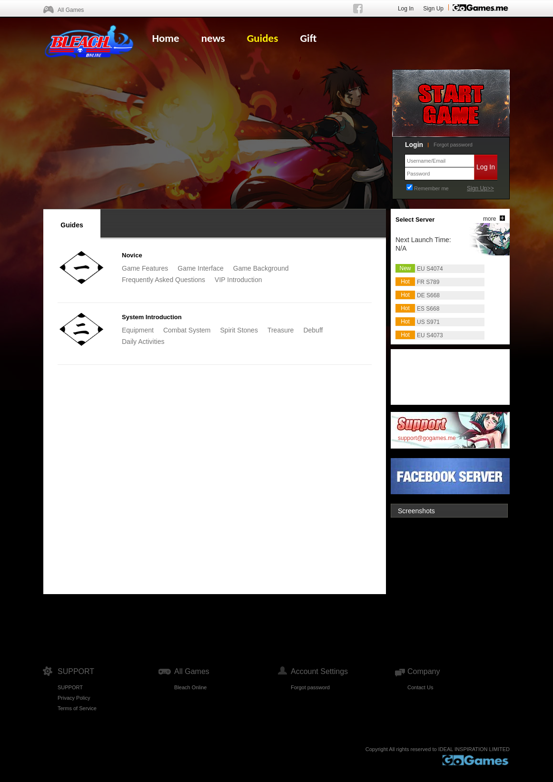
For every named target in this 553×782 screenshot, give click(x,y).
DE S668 (428, 295)
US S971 (428, 322)
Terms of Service (77, 708)
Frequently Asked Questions (163, 279)
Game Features (145, 268)
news (213, 38)
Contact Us (420, 687)
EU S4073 (430, 335)
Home (165, 38)
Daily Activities (143, 341)
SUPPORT (70, 687)
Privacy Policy (74, 698)
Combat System (187, 330)
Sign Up (433, 8)
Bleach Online (190, 687)
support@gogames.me (427, 438)
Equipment (138, 330)
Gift (308, 38)
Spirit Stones (239, 330)
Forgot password (453, 144)
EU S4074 (430, 268)
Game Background (261, 268)
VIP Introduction (238, 279)
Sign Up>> (480, 188)
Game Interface (201, 268)
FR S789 (428, 282)
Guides (262, 38)
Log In (406, 8)
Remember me (431, 188)
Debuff (313, 330)
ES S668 (428, 308)
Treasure (280, 330)
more (489, 218)
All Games (71, 10)
